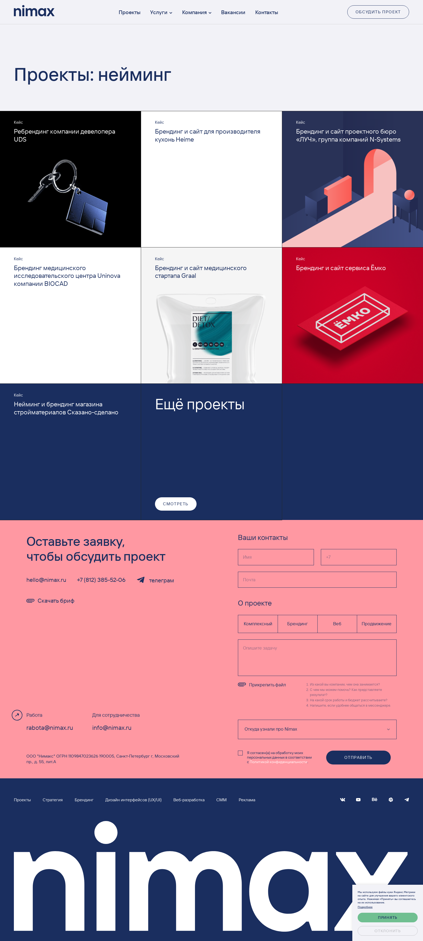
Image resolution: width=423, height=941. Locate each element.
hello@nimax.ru (46, 579)
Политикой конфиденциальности (278, 761)
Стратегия (53, 799)
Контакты (266, 12)
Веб (337, 623)
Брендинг (297, 623)
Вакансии (233, 12)
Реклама (247, 799)
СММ (221, 799)
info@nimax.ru (111, 727)
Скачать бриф (50, 600)
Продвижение (377, 623)
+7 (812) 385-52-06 (101, 579)
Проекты (130, 12)
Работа (34, 715)
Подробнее (365, 906)
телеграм (155, 580)
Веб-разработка (189, 799)
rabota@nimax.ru (49, 727)
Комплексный (258, 623)
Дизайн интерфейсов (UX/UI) (133, 799)
